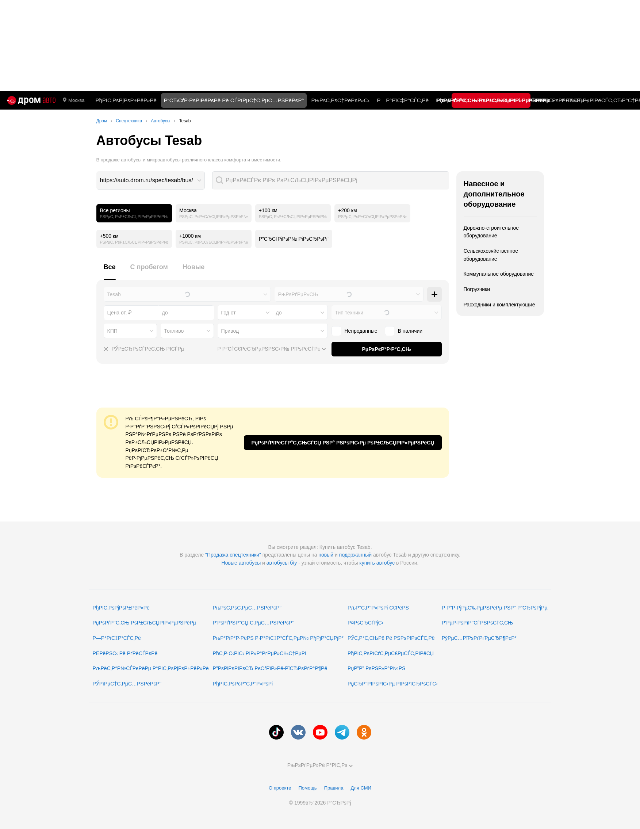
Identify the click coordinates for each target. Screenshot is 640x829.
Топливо (174, 331)
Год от (228, 313)
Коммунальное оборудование (499, 274)
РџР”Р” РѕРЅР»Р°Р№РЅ (376, 668)
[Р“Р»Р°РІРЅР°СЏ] (31, 100)
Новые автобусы (241, 563)
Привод (230, 331)
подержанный (355, 555)
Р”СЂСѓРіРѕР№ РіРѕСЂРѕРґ (294, 239)
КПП (112, 331)
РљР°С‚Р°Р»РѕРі (498, 100)
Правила (334, 788)
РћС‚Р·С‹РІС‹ (453, 100)
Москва (73, 100)
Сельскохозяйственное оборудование (491, 255)
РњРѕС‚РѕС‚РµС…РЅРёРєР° (247, 608)
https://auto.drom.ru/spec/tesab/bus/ (146, 180)
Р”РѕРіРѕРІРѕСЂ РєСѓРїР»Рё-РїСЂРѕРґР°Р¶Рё (270, 668)
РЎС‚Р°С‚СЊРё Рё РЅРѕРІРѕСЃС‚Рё (391, 638)
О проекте (280, 788)
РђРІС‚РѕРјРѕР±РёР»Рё (125, 100)
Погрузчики (477, 289)
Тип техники (349, 313)
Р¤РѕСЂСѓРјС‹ (365, 623)
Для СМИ (360, 788)
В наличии (410, 331)
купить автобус (377, 563)
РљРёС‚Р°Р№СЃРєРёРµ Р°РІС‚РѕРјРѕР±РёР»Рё (151, 668)
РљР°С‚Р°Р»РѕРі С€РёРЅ (378, 608)
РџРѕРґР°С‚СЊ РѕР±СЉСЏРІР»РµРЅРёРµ (144, 623)
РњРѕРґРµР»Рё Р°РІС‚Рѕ (320, 765)
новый (325, 555)
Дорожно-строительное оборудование (491, 232)
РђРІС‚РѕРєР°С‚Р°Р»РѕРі (243, 684)
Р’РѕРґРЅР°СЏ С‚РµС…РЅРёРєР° (254, 623)
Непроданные (361, 331)
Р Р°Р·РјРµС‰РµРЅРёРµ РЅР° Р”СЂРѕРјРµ (495, 608)
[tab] (110, 271)
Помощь (307, 788)
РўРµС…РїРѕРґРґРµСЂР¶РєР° (479, 638)
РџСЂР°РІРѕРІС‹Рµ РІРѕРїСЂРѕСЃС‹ (393, 684)
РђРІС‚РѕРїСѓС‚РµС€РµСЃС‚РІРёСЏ (391, 653)
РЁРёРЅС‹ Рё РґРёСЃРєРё (125, 653)
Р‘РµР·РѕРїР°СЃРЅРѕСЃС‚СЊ (477, 623)
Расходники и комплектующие (499, 304)
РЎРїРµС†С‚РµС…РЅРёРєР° (127, 684)
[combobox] (150, 180)
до (279, 313)
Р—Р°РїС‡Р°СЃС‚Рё (403, 100)
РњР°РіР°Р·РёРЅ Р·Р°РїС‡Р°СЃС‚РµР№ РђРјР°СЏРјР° (278, 638)
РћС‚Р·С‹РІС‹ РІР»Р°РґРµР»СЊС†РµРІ (259, 653)
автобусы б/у (282, 563)
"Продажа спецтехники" (233, 555)
